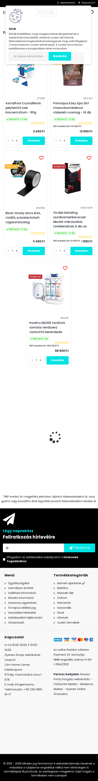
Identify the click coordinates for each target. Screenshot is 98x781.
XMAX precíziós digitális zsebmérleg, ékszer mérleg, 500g (23, 453)
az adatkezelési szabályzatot (41, 557)
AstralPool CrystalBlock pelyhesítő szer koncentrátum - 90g (23, 107)
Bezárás (60, 56)
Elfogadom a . (42, 559)
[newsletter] (79, 548)
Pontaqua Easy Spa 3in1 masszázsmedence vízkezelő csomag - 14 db (72, 107)
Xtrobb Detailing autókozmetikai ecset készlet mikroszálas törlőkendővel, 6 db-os (70, 219)
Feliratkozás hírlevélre (29, 537)
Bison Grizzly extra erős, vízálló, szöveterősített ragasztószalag (70, 448)
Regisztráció (88, 2)
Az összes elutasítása (28, 56)
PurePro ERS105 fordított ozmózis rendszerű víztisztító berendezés (47, 327)
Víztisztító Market (65, 684)
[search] (91, 12)
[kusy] (60, 477)
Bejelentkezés (68, 2)
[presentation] (5, 434)
